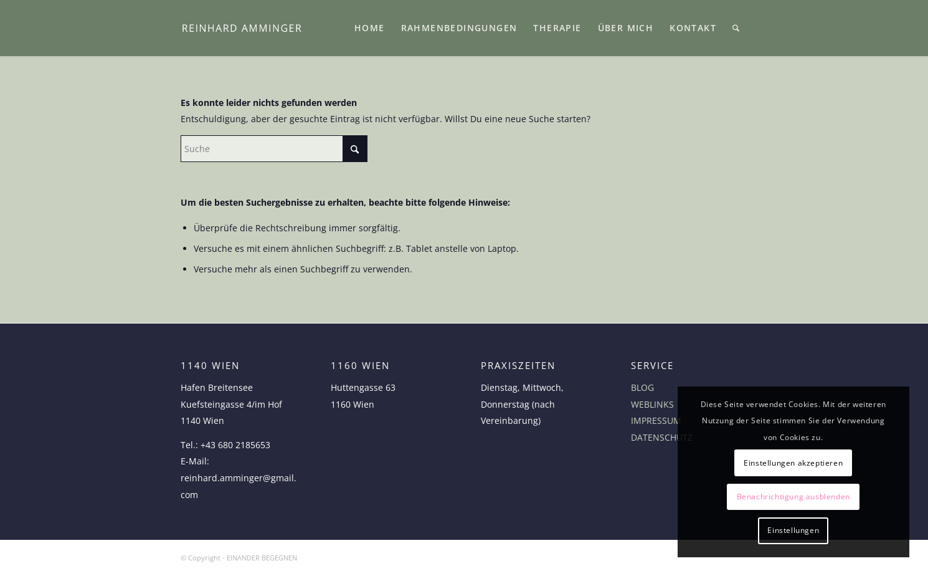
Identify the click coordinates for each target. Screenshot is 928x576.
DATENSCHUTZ (662, 437)
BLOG (642, 387)
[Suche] (735, 28)
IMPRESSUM (656, 420)
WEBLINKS (652, 404)
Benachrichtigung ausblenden (793, 496)
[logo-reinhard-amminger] (242, 28)
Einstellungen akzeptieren (793, 463)
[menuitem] (369, 28)
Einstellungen (793, 530)
